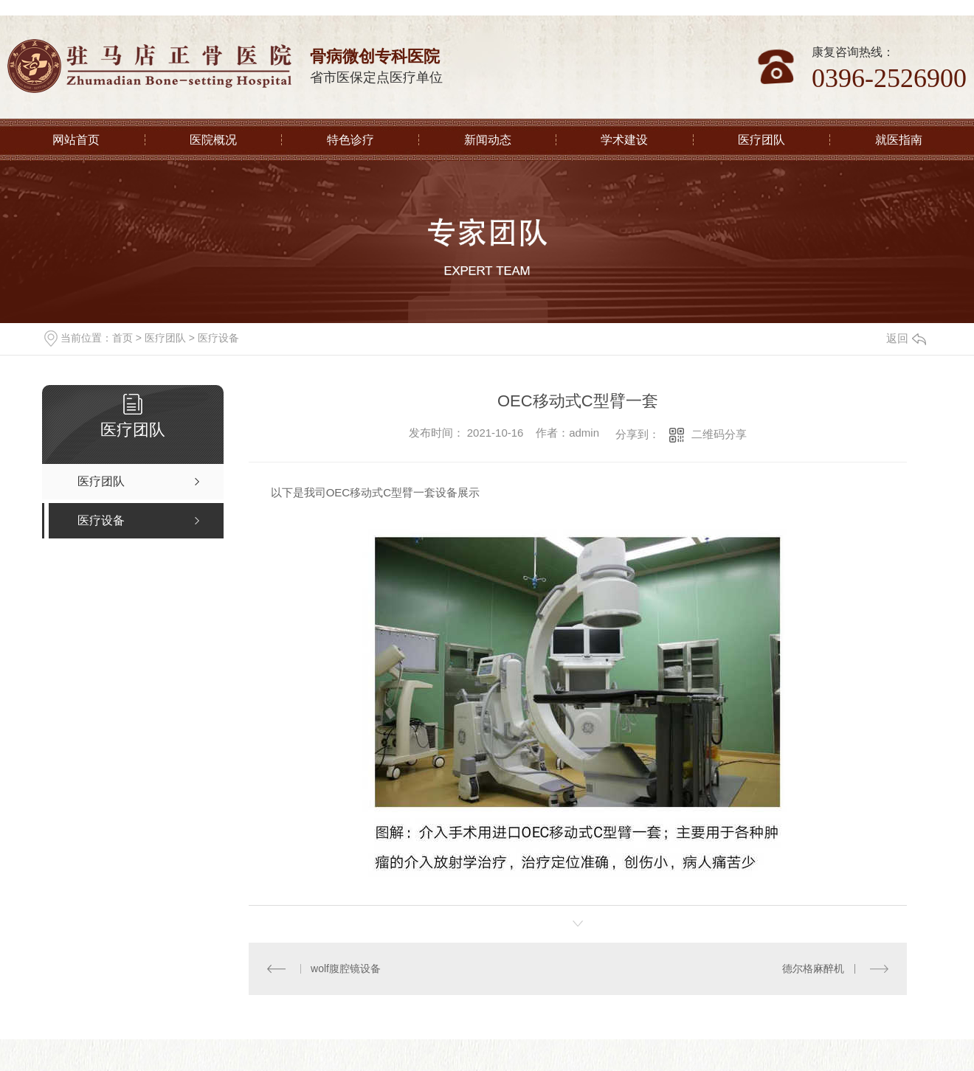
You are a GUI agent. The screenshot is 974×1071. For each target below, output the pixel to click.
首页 (122, 338)
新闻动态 (487, 140)
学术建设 (624, 140)
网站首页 (76, 140)
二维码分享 (719, 434)
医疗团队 (761, 140)
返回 (906, 338)
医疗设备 (218, 338)
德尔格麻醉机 (814, 968)
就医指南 (898, 140)
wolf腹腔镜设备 (346, 968)
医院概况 (213, 140)
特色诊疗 (350, 140)
